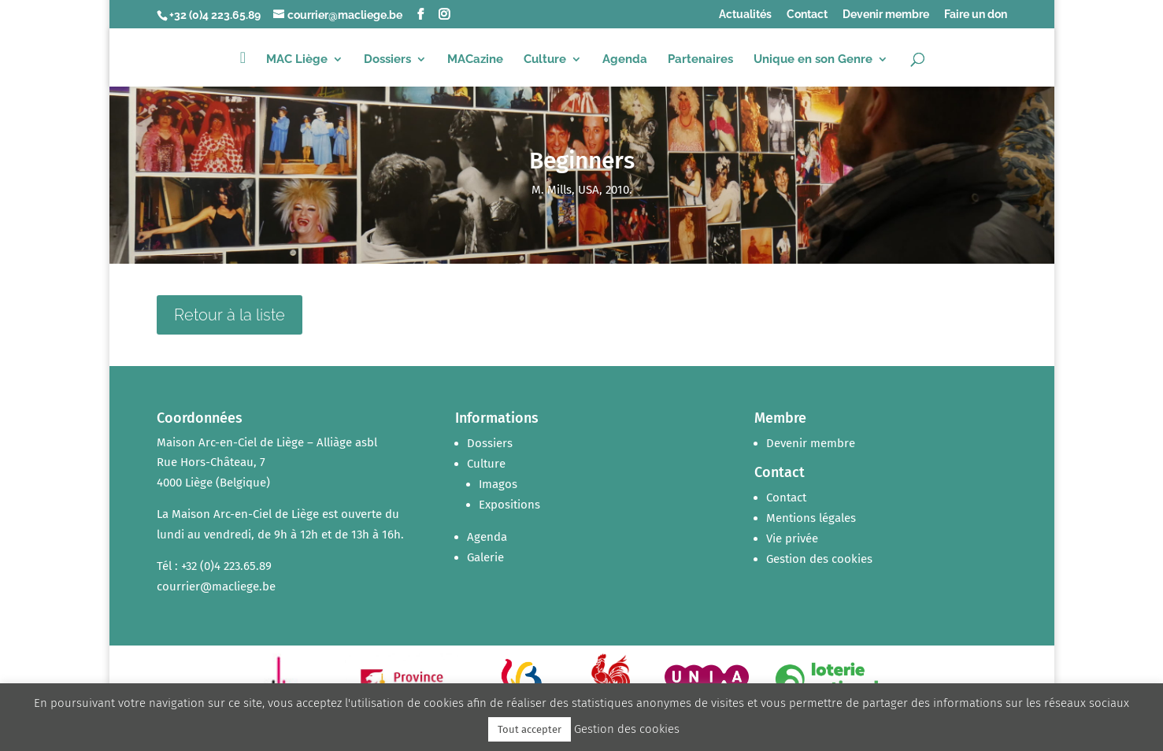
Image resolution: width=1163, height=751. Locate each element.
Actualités (745, 14)
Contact (807, 14)
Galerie (485, 557)
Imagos (498, 484)
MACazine (475, 60)
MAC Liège (297, 60)
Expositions (509, 505)
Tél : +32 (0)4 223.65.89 (214, 566)
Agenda (624, 60)
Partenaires (700, 60)
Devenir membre (886, 14)
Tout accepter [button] (529, 729)
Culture (545, 60)
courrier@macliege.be (216, 586)
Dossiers (387, 60)
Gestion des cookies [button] (819, 559)
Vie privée (792, 538)
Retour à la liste (229, 314)
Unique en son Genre (813, 60)
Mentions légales (811, 518)
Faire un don (975, 14)
